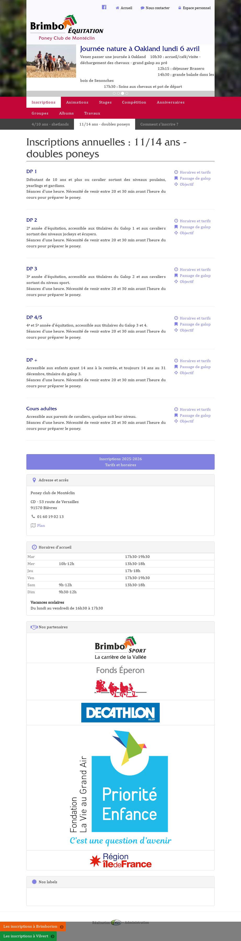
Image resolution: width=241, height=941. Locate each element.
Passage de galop (192, 178)
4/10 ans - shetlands (50, 124)
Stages (105, 102)
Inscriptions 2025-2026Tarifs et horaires (120, 461)
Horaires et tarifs (192, 172)
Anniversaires (171, 102)
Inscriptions (44, 102)
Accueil (124, 7)
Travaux (92, 113)
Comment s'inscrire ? (159, 124)
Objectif (184, 184)
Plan (38, 525)
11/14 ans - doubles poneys (104, 124)
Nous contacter (155, 7)
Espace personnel (194, 7)
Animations (77, 102)
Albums (66, 113)
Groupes (40, 113)
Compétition (134, 102)
